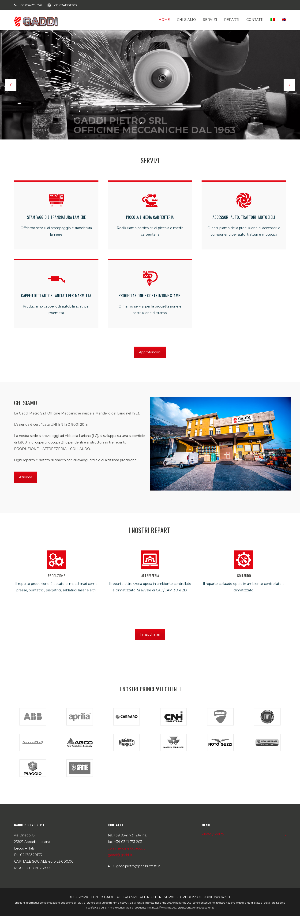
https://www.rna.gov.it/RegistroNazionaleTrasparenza (183, 907)
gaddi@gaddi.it (120, 855)
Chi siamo (186, 20)
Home (164, 20)
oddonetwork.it (213, 897)
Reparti (231, 20)
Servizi (210, 20)
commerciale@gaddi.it (126, 848)
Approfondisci (150, 352)
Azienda (25, 477)
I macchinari (150, 634)
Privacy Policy (213, 834)
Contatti (254, 20)
